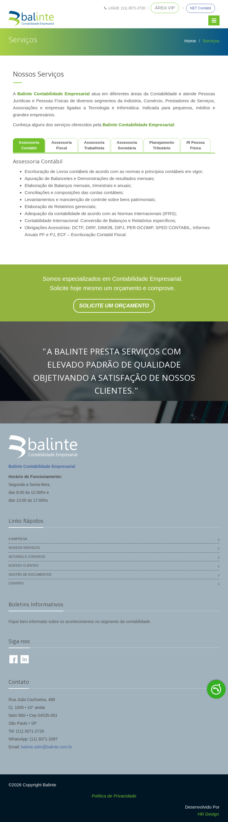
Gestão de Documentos (29, 574)
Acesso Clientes (23, 565)
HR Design (208, 813)
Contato (16, 583)
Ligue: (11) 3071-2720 (124, 8)
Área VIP (165, 7)
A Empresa (17, 539)
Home (190, 40)
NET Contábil (200, 8)
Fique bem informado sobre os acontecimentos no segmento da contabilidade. (79, 621)
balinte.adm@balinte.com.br (46, 747)
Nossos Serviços (24, 547)
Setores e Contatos (26, 556)
